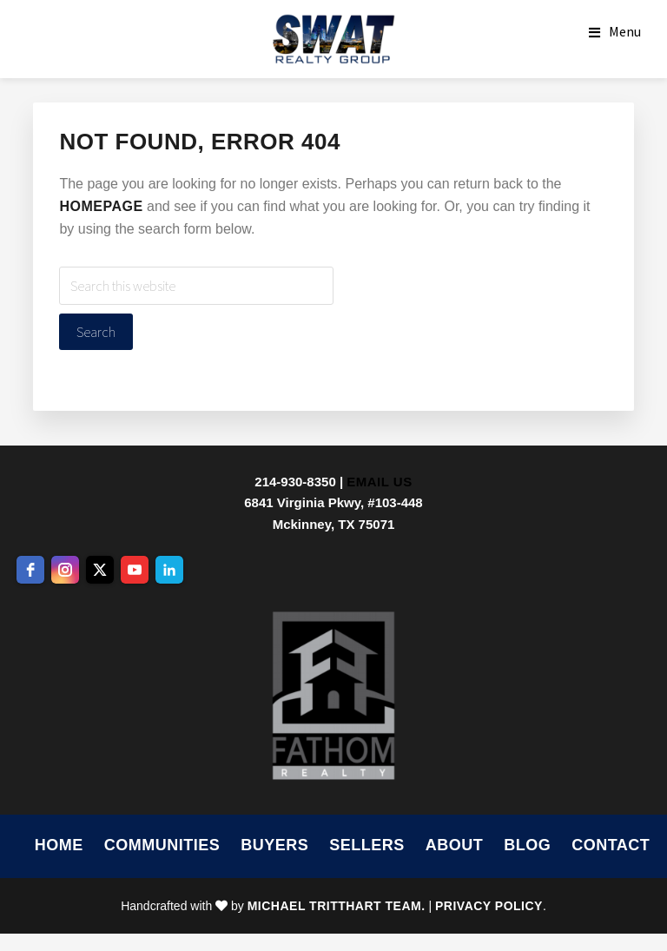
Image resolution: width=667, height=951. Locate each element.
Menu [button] (625, 31)
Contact (610, 845)
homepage (100, 206)
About (455, 845)
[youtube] (135, 570)
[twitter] (100, 570)
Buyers (274, 845)
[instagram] (65, 570)
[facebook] (30, 570)
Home (59, 845)
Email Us (379, 481)
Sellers (367, 845)
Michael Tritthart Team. (337, 906)
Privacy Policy (489, 906)
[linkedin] (169, 570)
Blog (527, 845)
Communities (162, 845)
